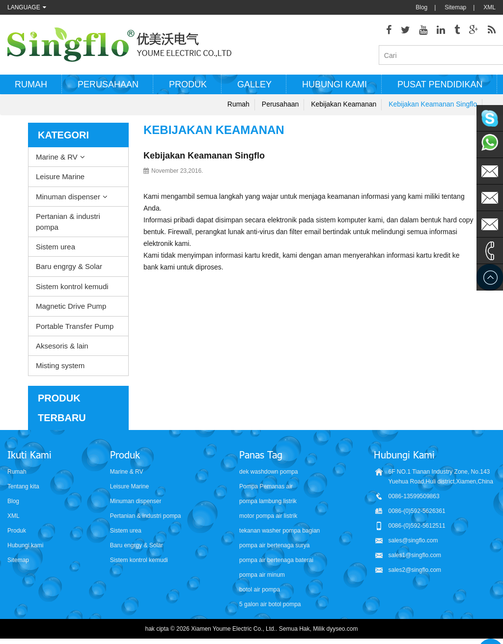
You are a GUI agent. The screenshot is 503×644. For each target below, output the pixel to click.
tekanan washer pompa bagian (279, 531)
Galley (254, 85)
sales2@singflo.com (415, 570)
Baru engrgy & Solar (69, 267)
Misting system (60, 366)
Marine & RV (57, 157)
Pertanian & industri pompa (68, 222)
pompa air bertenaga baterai (276, 560)
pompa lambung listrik (268, 501)
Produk (188, 85)
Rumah (31, 85)
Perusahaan (108, 85)
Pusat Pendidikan (439, 85)
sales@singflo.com (413, 540)
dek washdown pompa (268, 472)
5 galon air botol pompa (270, 604)
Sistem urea (55, 247)
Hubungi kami (334, 85)
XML (489, 7)
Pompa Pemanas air (266, 486)
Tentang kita (23, 486)
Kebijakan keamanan (343, 104)
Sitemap (455, 7)
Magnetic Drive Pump (71, 306)
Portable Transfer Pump (74, 326)
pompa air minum (262, 575)
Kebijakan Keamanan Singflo (433, 104)
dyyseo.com (342, 629)
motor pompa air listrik (268, 516)
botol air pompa (259, 590)
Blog (421, 7)
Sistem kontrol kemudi (72, 287)
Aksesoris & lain (62, 346)
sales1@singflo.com (415, 555)
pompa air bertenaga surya (274, 545)
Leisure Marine (60, 177)
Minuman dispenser (68, 197)
